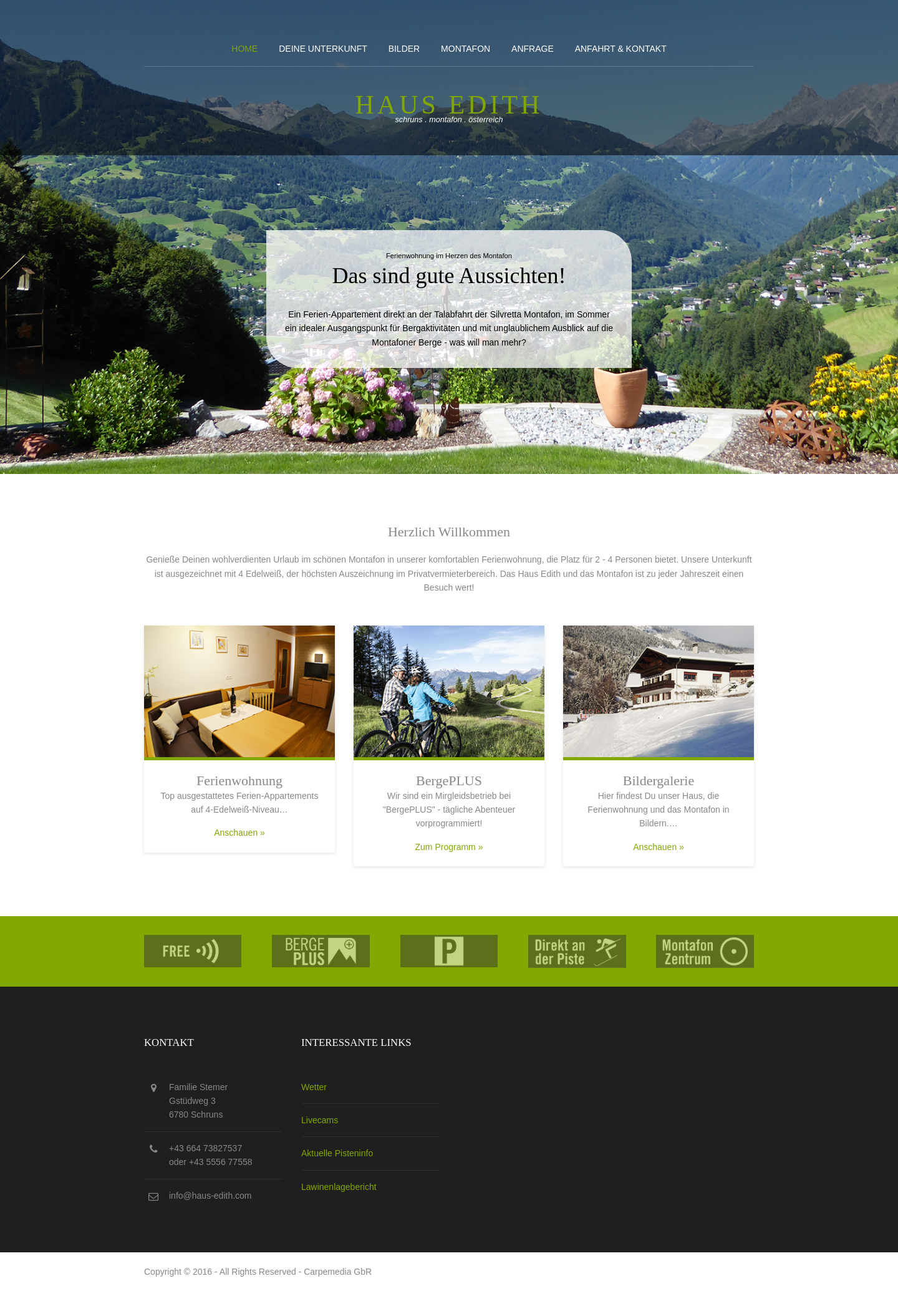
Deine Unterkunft (323, 49)
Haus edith (449, 104)
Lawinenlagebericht (339, 1187)
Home (244, 49)
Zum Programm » (449, 847)
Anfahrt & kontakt (621, 49)
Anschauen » (239, 833)
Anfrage (532, 49)
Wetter (314, 1087)
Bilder (404, 49)
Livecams (319, 1120)
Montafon (465, 49)
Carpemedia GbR (338, 1272)
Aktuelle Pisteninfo (337, 1153)
